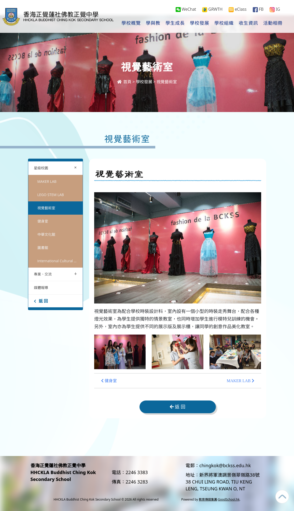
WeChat (186, 9)
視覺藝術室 (46, 207)
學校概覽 (131, 23)
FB (258, 9)
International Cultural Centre (60, 260)
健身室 (42, 221)
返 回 (41, 301)
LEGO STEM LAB (50, 194)
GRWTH (212, 9)
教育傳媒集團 (208, 499)
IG (275, 9)
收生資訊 (248, 23)
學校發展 (199, 23)
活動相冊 (273, 23)
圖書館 (42, 247)
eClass (237, 9)
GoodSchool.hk (229, 499)
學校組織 (224, 23)
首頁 (124, 82)
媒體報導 (41, 287)
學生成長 (175, 23)
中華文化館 (46, 234)
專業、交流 (55, 273)
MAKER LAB (47, 181)
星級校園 (56, 167)
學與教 (153, 23)
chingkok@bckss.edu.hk (225, 465)
